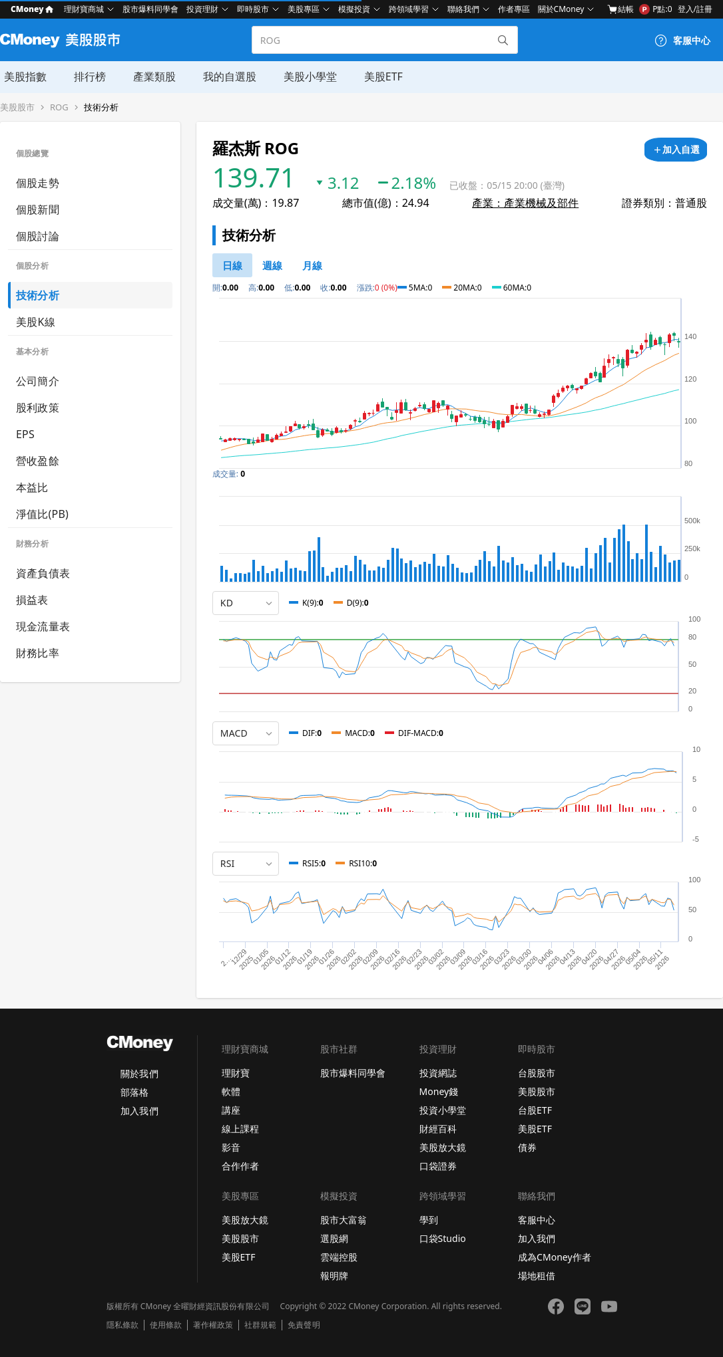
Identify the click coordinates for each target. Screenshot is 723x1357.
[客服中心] (682, 41)
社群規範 (260, 1325)
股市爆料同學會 (150, 9)
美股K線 (35, 321)
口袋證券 (438, 1166)
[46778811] (232, 265)
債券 (527, 1147)
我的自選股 (223, 76)
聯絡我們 (463, 9)
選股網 (334, 1238)
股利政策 (37, 407)
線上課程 (240, 1128)
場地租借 (536, 1275)
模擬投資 (354, 9)
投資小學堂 (442, 1110)
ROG (59, 107)
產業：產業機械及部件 (525, 202)
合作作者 (240, 1166)
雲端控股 (339, 1257)
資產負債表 (43, 573)
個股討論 (37, 236)
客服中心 (536, 1219)
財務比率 (37, 653)
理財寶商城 (84, 9)
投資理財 (202, 9)
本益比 (32, 487)
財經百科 (438, 1128)
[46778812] (272, 265)
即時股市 (253, 9)
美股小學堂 (303, 76)
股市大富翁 (343, 1219)
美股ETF (376, 76)
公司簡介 (37, 381)
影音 (231, 1147)
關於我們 (139, 1073)
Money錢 (439, 1091)
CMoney (32, 9)
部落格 (134, 1092)
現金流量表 (43, 626)
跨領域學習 (409, 9)
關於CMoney (561, 9)
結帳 (620, 9)
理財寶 (236, 1072)
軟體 (231, 1091)
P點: (655, 9)
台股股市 (536, 1072)
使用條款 (166, 1325)
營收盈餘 (37, 460)
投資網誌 (438, 1072)
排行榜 (85, 76)
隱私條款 (122, 1325)
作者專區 (514, 9)
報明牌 (334, 1275)
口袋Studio (442, 1238)
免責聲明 (304, 1325)
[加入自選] (675, 150)
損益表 (32, 599)
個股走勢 (37, 183)
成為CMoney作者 (554, 1257)
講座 (231, 1110)
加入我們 (139, 1110)
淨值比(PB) (42, 514)
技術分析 (101, 107)
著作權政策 (213, 1325)
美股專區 (304, 9)
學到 (428, 1219)
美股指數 (21, 76)
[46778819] (312, 265)
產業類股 (149, 76)
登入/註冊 (695, 9)
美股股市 (17, 107)
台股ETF (535, 1110)
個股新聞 (37, 209)
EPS (25, 434)
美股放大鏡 (442, 1147)
